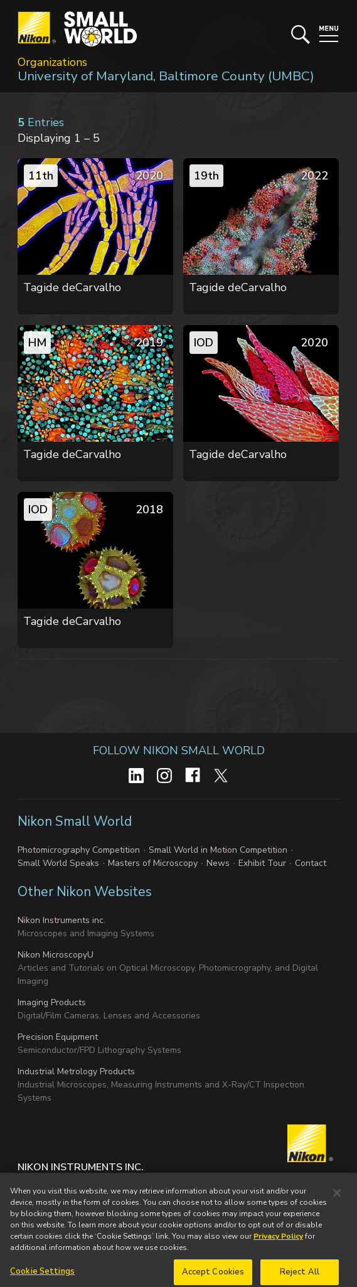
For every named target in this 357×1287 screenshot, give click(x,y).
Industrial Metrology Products (76, 1071)
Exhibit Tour (262, 863)
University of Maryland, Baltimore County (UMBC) (166, 76)
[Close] (337, 1201)
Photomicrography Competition (79, 850)
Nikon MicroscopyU (55, 955)
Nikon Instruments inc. (61, 920)
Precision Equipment (58, 1037)
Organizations (52, 62)
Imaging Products (52, 1002)
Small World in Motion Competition (218, 850)
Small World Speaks (58, 863)
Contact (310, 863)
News (218, 863)
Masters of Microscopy (153, 863)
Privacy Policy (278, 1244)
